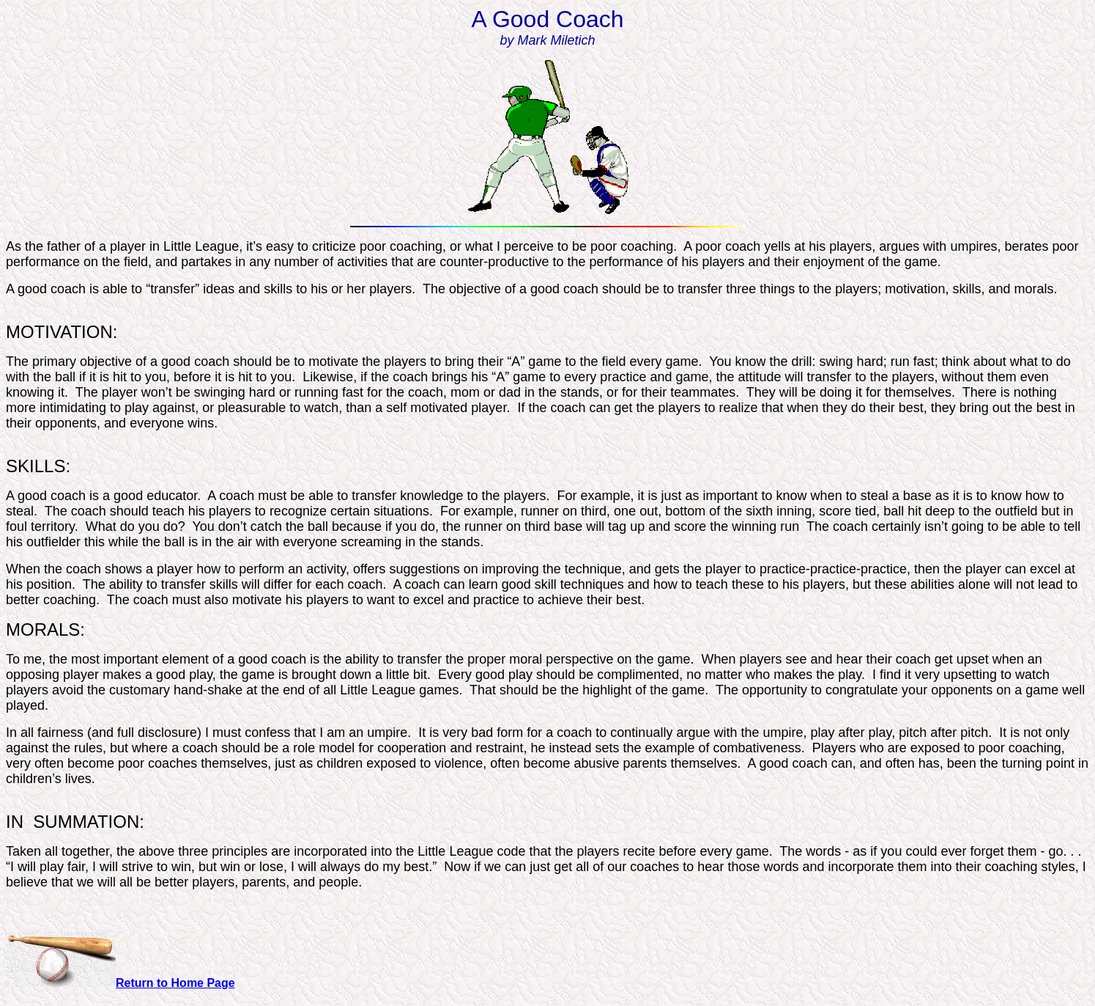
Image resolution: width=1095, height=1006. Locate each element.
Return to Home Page (175, 983)
